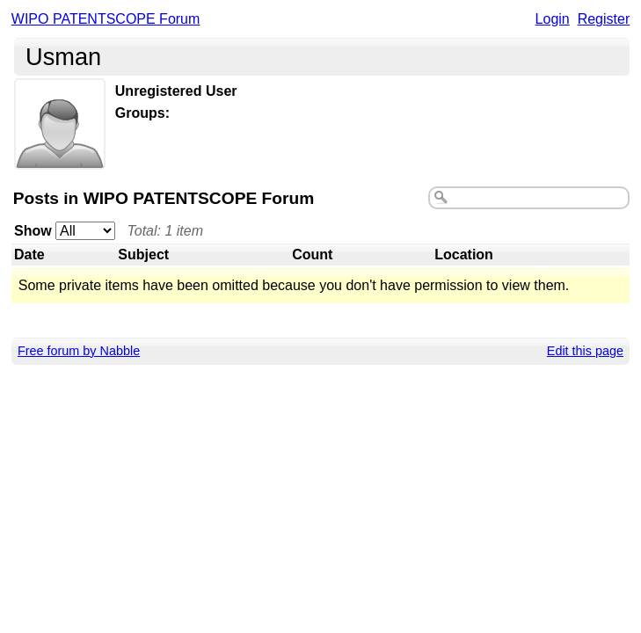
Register (604, 18)
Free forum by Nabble (79, 351)
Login (552, 18)
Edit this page (585, 351)
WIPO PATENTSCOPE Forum (105, 18)
